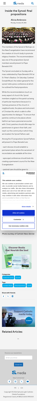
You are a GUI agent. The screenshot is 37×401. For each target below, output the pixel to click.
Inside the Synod (8, 277)
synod (29, 285)
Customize (18, 219)
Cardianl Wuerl (7, 285)
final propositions (20, 285)
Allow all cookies (18, 213)
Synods (18, 277)
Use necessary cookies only (18, 226)
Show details (26, 206)
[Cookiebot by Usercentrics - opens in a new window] (26, 173)
